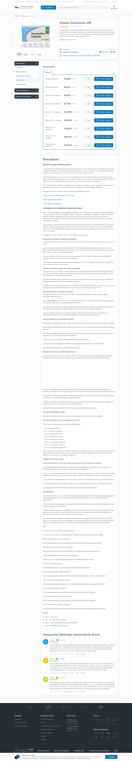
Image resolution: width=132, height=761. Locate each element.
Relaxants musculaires (21, 726)
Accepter (111, 757)
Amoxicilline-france (55, 279)
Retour (43, 723)
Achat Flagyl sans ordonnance (52, 204)
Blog (71, 1)
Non (83, 654)
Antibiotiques (23, 16)
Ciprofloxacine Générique (23, 76)
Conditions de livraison (47, 719)
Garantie (43, 736)
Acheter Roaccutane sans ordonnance (54, 408)
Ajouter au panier (103, 79)
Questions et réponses (32, 1)
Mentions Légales (46, 733)
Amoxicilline (19, 67)
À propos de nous (19, 1)
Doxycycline (32, 16)
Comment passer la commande (59, 1)
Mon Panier (114, 7)
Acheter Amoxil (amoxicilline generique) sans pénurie (58, 195)
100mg (47, 72)
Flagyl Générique (21, 84)
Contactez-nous (45, 1)
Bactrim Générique (21, 72)
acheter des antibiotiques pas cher (79, 191)
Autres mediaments (20, 723)
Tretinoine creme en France (75, 408)
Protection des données (48, 729)
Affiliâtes (43, 740)
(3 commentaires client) (75, 27)
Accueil (17, 16)
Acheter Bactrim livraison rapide (52, 200)
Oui (77, 654)
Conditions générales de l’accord (50, 726)
